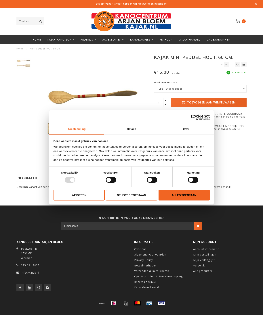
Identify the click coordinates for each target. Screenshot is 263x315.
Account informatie (206, 249)
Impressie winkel (145, 282)
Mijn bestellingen (204, 254)
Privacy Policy (143, 260)
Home (37, 39)
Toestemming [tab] (77, 128)
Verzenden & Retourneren (151, 271)
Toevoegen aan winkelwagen (208, 102)
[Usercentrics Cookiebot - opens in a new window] (194, 117)
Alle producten (203, 271)
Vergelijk (199, 265)
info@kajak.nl (30, 272)
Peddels (86, 39)
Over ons (140, 249)
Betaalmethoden (145, 265)
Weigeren (79, 195)
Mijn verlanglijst (204, 260)
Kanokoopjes (140, 39)
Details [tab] (131, 128)
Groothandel (189, 39)
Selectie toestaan (131, 195)
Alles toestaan (184, 195)
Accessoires (111, 39)
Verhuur (165, 39)
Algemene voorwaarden (150, 254)
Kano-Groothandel (146, 287)
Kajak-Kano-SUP (59, 39)
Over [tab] (186, 128)
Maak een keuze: (165, 82)
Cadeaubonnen (218, 39)
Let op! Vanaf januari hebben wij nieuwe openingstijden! (131, 3)
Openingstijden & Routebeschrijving (158, 276)
